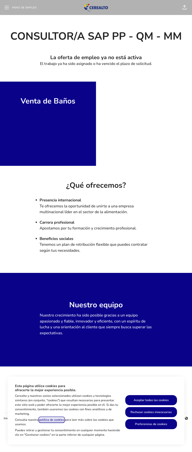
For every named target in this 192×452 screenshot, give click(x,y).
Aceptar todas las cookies (151, 400)
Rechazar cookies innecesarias (151, 412)
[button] (184, 7)
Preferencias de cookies (151, 424)
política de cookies (51, 420)
